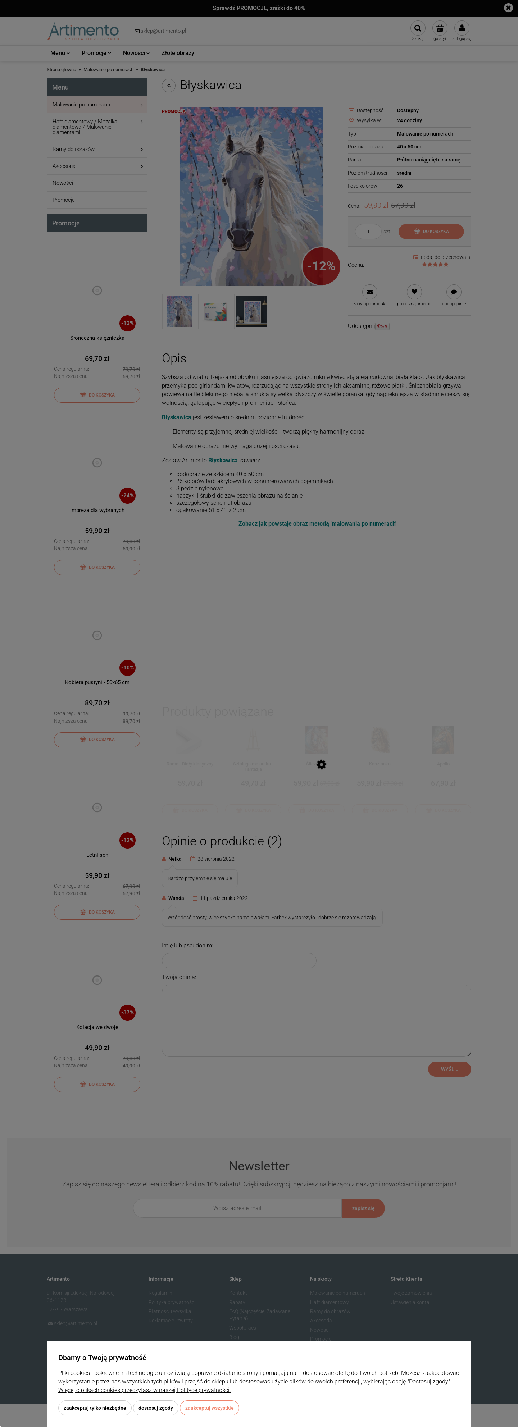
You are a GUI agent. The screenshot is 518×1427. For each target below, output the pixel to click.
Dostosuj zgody (155, 1408)
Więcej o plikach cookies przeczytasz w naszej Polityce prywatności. (144, 1390)
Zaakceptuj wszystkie (209, 1408)
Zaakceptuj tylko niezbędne (95, 1408)
